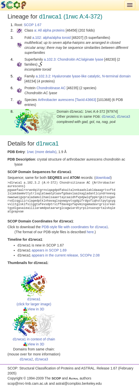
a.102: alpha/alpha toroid (51, 38)
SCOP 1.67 (32, 25)
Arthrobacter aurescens (56, 100)
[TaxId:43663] (85, 100)
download (103, 178)
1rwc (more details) (41, 152)
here (90, 232)
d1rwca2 (108, 116)
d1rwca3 (123, 116)
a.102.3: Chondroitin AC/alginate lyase (73, 59)
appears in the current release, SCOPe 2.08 (66, 255)
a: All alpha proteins (49, 30)
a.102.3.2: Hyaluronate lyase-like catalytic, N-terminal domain (83, 76)
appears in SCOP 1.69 (49, 250)
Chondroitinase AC (51, 88)
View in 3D (33, 309)
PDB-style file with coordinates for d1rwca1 (75, 227)
